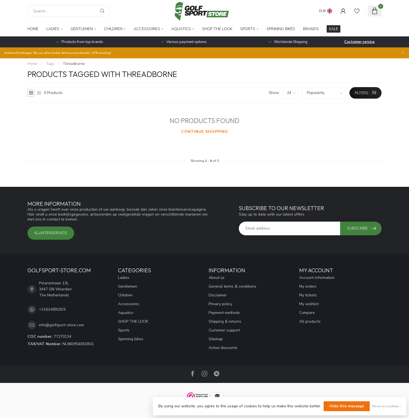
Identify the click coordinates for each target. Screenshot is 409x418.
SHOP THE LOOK (217, 29)
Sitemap (216, 339)
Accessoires (147, 29)
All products (310, 321)
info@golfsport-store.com (61, 325)
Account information (317, 277)
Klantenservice (51, 233)
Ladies (52, 29)
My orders (307, 286)
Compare (307, 312)
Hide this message (346, 406)
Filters (365, 93)
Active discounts (223, 347)
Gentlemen (82, 29)
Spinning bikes (281, 29)
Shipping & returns (225, 321)
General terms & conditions (232, 286)
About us (217, 277)
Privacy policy (220, 304)
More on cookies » (386, 406)
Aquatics (181, 29)
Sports (247, 29)
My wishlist (309, 304)
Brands (311, 29)
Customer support (224, 330)
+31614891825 (52, 309)
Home (32, 29)
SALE (333, 29)
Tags (50, 63)
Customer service (359, 41)
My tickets (308, 295)
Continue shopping (204, 131)
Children (113, 29)
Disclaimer (218, 295)
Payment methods (224, 312)
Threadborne (74, 63)
